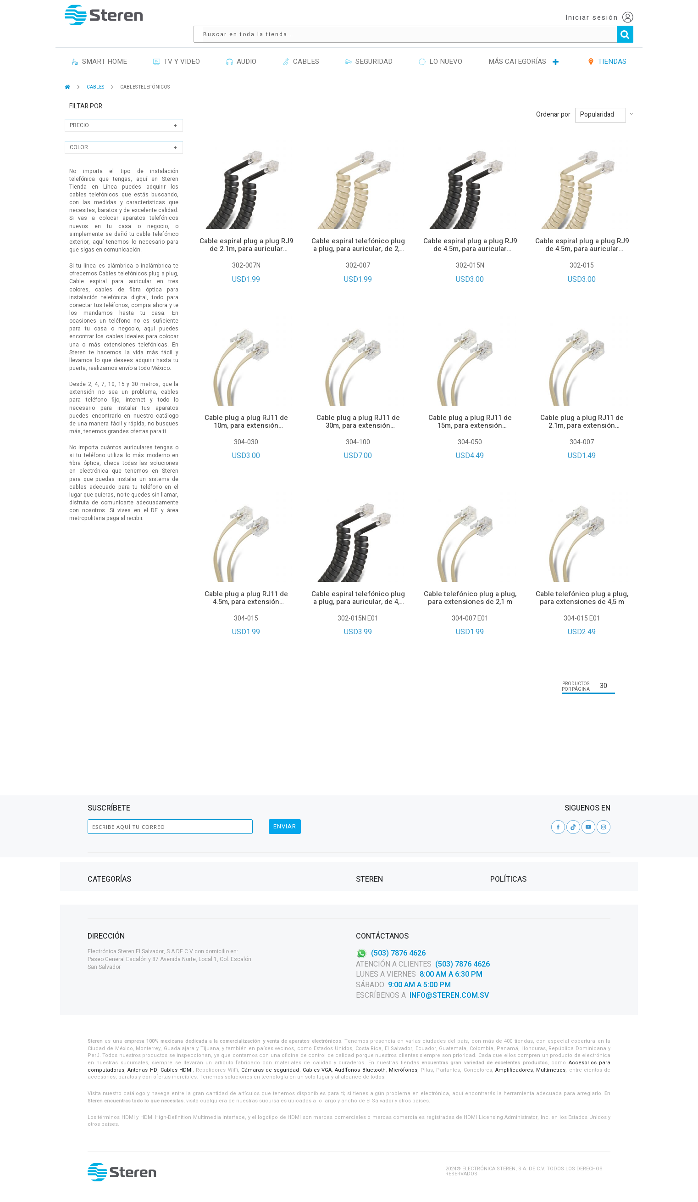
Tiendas (366, 825)
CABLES (96, 74)
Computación (106, 825)
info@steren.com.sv (449, 995)
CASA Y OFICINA (241, 836)
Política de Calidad (382, 858)
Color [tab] (79, 134)
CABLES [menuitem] (301, 49)
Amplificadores (514, 1070)
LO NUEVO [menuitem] (440, 49)
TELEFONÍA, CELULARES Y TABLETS (129, 858)
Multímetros (550, 1070)
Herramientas (106, 836)
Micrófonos (403, 1070)
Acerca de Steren (379, 814)
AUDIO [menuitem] (241, 49)
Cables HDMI (177, 1070)
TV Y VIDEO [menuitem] (176, 49)
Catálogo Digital (379, 836)
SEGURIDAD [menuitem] (369, 49)
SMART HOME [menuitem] (99, 49)
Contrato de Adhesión (520, 814)
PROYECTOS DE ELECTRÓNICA (258, 847)
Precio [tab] (79, 112)
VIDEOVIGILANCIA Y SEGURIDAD (126, 880)
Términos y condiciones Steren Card (540, 836)
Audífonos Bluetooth (360, 1070)
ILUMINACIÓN (238, 814)
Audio (95, 814)
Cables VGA (317, 1070)
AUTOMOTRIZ (238, 858)
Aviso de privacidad (517, 825)
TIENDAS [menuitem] (606, 49)
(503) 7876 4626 (398, 953)
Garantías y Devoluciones (526, 847)
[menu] (349, 49)
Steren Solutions (380, 847)
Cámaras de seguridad (270, 1070)
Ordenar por (553, 101)
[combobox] (407, 18)
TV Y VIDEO (101, 869)
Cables (97, 847)
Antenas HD (142, 1070)
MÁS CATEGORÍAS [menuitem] (517, 49)
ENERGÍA (232, 825)
